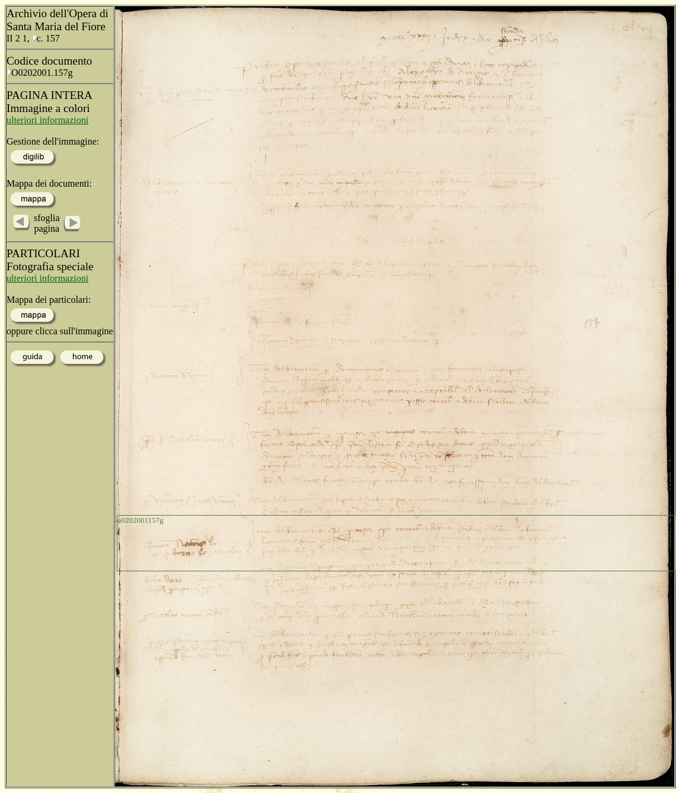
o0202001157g (140, 520)
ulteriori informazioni (47, 120)
